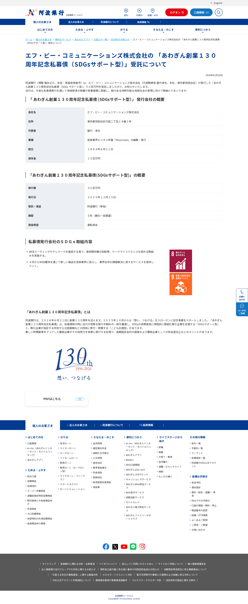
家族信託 (97, 477)
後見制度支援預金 (102, 482)
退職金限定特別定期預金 (39, 495)
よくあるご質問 (199, 520)
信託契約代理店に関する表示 (180, 580)
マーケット (197, 453)
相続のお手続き (101, 453)
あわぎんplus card (135, 469)
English (218, 3)
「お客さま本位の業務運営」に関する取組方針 (74, 574)
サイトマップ (49, 563)
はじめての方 (45, 29)
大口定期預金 (34, 513)
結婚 (161, 452)
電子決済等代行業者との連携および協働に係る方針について (167, 574)
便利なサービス (63, 39)
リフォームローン (69, 457)
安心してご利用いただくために (138, 563)
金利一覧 (196, 443)
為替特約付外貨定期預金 (39, 518)
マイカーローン (68, 448)
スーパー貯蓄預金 (36, 490)
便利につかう (203, 29)
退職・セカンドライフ (170, 466)
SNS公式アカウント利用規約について (72, 580)
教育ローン (65, 462)
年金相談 (97, 472)
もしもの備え (165, 476)
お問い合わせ (198, 529)
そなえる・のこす (163, 29)
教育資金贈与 (100, 467)
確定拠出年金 (100, 448)
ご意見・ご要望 (199, 524)
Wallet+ (130, 459)
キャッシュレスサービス (138, 479)
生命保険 (97, 443)
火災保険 (97, 457)
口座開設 (31, 443)
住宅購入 (163, 461)
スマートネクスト (69, 484)
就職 (161, 447)
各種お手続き (200, 476)
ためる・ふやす (84, 29)
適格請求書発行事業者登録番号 (111, 580)
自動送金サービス (135, 497)
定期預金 (31, 481)
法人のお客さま (76, 22)
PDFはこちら (52, 399)
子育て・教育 (165, 457)
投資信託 (31, 486)
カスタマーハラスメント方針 (117, 574)
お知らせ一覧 (100, 39)
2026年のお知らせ (120, 39)
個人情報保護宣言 (197, 563)
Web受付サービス (135, 492)
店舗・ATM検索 (200, 515)
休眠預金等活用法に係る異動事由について (185, 569)
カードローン (66, 453)
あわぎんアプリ (82, 39)
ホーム (28, 39)
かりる (124, 29)
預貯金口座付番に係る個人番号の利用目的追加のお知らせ (129, 569)
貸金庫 (96, 487)
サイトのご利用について (170, 563)
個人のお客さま (42, 22)
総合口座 (31, 476)
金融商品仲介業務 (36, 523)
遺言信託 (97, 462)
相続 (161, 471)
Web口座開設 (133, 464)
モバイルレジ (132, 502)
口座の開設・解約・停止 (204, 505)
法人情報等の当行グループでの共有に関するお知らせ (68, 569)
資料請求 (196, 487)
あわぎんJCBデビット (137, 474)
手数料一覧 (197, 448)
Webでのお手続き (201, 500)
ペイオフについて (108, 563)
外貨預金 (31, 508)
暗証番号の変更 (199, 510)
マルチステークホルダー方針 (146, 580)
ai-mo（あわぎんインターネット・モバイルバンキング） (39, 452)
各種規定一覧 (198, 457)
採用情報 (141, 22)
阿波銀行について (110, 22)
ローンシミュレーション (72, 489)
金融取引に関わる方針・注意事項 (77, 563)
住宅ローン (65, 443)
